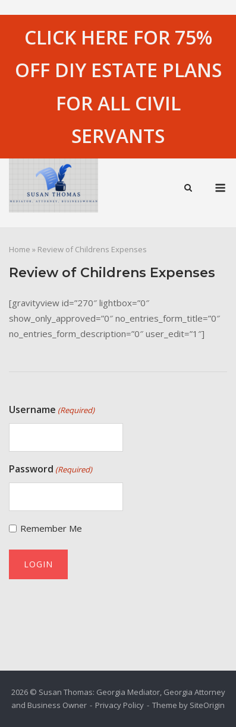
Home (19, 249)
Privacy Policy (119, 705)
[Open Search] (188, 188)
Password (50, 469)
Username (52, 410)
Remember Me (51, 528)
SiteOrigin (207, 705)
